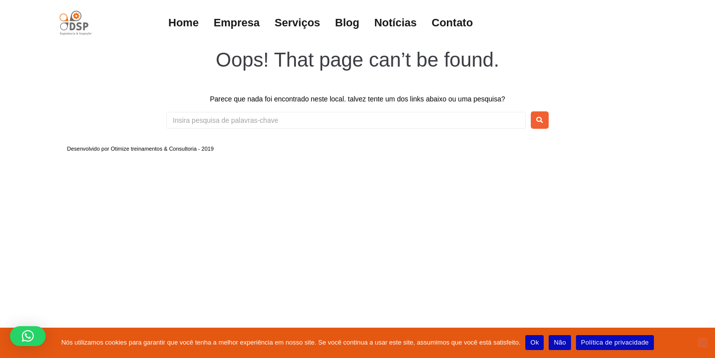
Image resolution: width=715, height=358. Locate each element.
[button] (28, 336)
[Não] (703, 343)
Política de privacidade (615, 342)
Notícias (395, 22)
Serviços (297, 22)
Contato (452, 22)
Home (183, 22)
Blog (347, 22)
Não (560, 342)
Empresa (237, 22)
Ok (534, 342)
